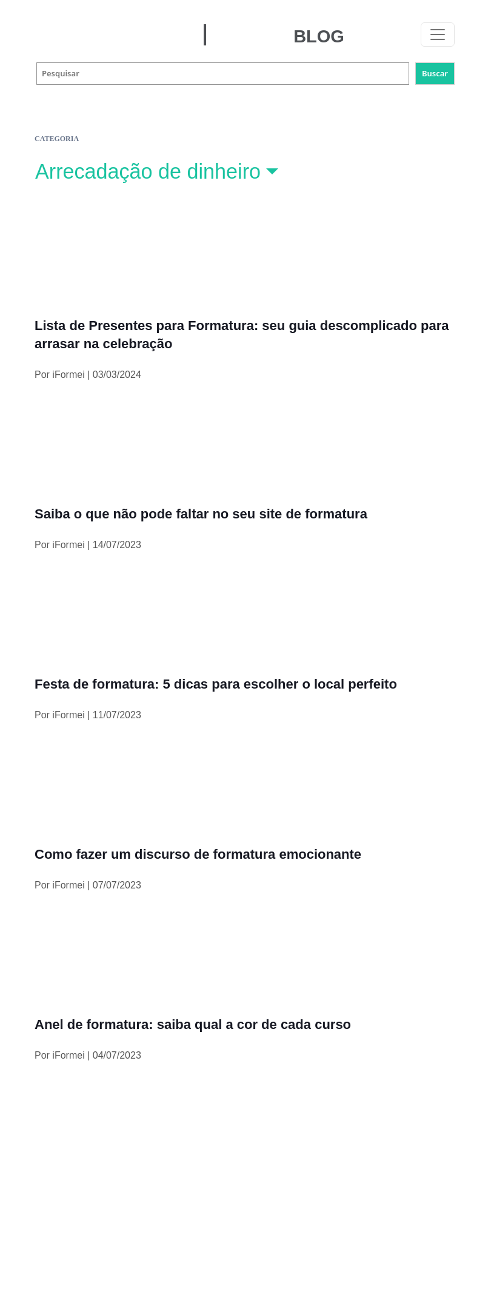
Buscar (435, 73)
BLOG (318, 36)
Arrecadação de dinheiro (148, 171)
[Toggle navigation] (438, 34)
